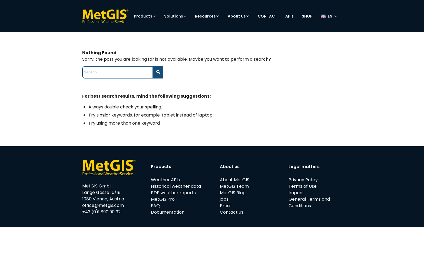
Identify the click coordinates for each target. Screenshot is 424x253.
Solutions (175, 16)
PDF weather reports (173, 193)
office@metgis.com (103, 205)
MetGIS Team (234, 186)
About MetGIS (234, 180)
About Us (239, 16)
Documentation (167, 212)
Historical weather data (176, 186)
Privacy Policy (303, 180)
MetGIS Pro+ (164, 199)
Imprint (296, 193)
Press (225, 206)
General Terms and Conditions (309, 202)
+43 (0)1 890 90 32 (101, 212)
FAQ (155, 206)
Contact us (231, 212)
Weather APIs (165, 180)
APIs (289, 16)
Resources (207, 16)
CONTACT (267, 16)
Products (145, 16)
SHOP (307, 16)
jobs (224, 199)
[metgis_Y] (105, 16)
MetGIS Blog (233, 193)
